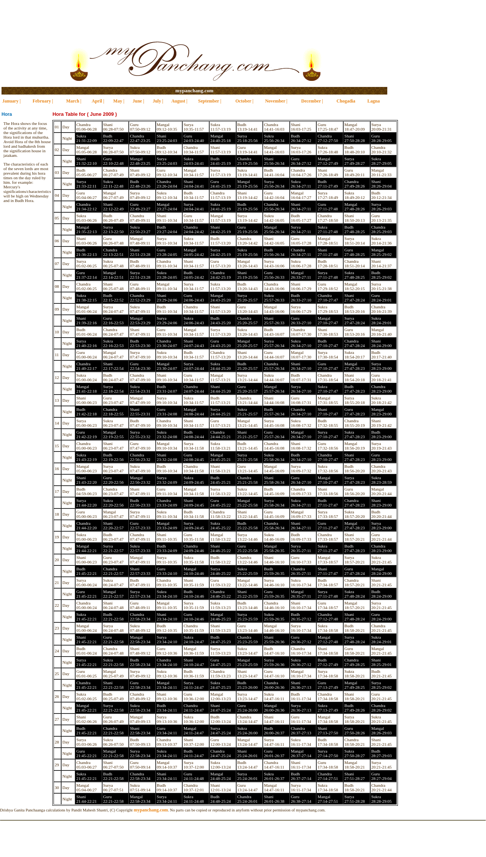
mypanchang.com (194, 90)
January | (11, 101)
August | (179, 101)
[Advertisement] (243, 17)
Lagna (374, 101)
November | (276, 101)
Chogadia (345, 101)
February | (43, 101)
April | (98, 101)
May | (118, 101)
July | (158, 101)
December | (312, 101)
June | (138, 101)
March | (73, 101)
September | (209, 101)
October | (244, 101)
